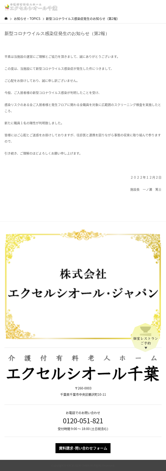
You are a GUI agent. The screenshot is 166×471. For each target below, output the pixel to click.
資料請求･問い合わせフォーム (83, 448)
